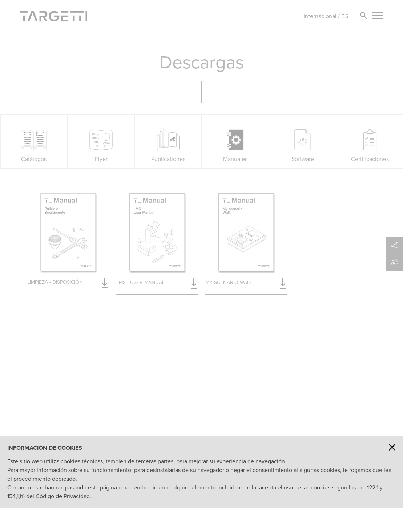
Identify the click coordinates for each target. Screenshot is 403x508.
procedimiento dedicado (44, 479)
